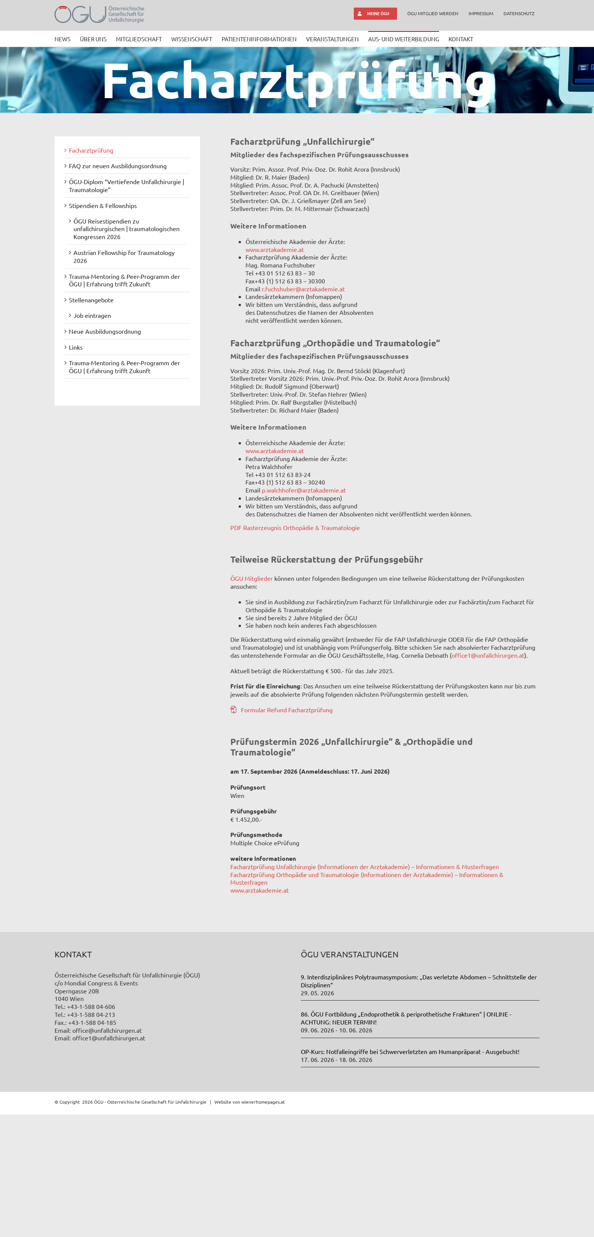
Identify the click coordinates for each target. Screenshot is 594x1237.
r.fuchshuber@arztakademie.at (303, 288)
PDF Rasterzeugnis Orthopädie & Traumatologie (295, 527)
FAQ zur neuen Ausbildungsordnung (118, 165)
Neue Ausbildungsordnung (105, 331)
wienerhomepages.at (263, 1224)
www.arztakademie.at (274, 249)
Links (76, 347)
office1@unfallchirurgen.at (488, 655)
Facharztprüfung (91, 150)
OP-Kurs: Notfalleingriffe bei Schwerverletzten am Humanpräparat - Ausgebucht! (410, 1174)
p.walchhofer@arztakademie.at (304, 490)
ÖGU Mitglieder (252, 578)
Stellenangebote (91, 299)
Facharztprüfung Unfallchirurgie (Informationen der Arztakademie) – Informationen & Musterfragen (364, 866)
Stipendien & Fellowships (103, 205)
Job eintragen (92, 315)
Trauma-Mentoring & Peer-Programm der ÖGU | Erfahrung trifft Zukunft (124, 280)
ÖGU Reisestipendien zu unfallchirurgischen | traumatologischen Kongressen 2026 (126, 229)
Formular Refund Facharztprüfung (287, 709)
